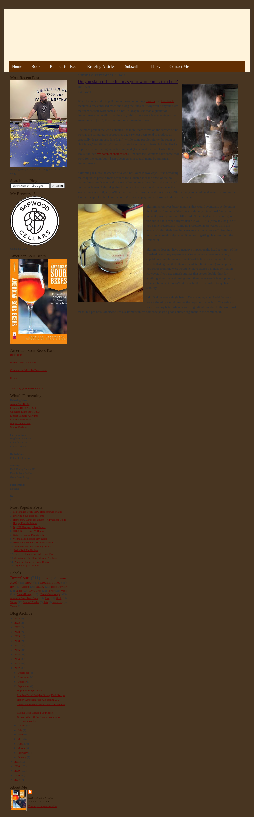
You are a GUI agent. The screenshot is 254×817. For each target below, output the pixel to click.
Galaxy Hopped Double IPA (28, 534)
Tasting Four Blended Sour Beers (35, 712)
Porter (51, 590)
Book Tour (16, 354)
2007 (17, 779)
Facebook (167, 101)
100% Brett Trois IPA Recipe (29, 530)
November (24, 677)
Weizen (13, 602)
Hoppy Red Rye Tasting (30, 690)
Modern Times (50, 582)
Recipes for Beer (64, 66)
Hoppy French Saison (25, 523)
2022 (17, 627)
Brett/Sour (19, 578)
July (20, 730)
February (23, 752)
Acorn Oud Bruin (19, 404)
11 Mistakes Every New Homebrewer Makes (37, 511)
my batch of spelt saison (112, 153)
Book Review (59, 586)
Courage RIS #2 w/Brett (23, 407)
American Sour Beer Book (24, 598)
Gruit (58, 598)
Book (36, 66)
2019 (17, 636)
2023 (17, 622)
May (20, 738)
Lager (19, 590)
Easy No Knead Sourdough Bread (32, 546)
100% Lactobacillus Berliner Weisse (33, 542)
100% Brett (35, 590)
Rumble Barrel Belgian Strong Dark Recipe (41, 695)
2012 (17, 667)
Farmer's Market (31, 602)
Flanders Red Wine (20, 419)
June (20, 734)
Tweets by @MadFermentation (27, 388)
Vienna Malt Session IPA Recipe (30, 538)
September (24, 686)
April (21, 743)
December (24, 672)
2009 (17, 770)
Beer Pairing (58, 602)
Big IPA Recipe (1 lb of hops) (29, 527)
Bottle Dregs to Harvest (23, 362)
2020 (17, 631)
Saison (25, 586)
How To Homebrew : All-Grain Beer (34, 553)
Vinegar (13, 606)
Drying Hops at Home (26, 565)
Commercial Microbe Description (28, 370)
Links (155, 66)
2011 (17, 761)
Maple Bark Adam (20, 423)
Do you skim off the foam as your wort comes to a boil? (128, 81)
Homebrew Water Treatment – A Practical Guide (39, 519)
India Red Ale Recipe (26, 550)
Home (17, 66)
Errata (13, 377)
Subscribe (133, 66)
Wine (64, 590)
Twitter (150, 101)
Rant (47, 598)
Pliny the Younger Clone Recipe (32, 561)
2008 (17, 775)
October (22, 681)
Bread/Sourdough (50, 594)
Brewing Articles (101, 66)
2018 (17, 640)
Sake (46, 602)
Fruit (45, 578)
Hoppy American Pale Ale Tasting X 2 (38, 699)
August (22, 725)
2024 (17, 618)
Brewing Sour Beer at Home (28, 515)
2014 (17, 658)
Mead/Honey (24, 594)
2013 (17, 663)
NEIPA (40, 586)
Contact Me (179, 66)
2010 (17, 766)
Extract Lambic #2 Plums (24, 415)
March (22, 748)
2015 (17, 654)
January (22, 757)
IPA (12, 586)
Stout (28, 582)
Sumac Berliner (18, 426)
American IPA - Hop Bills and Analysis (35, 557)
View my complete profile (42, 806)
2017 (17, 645)
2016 (17, 649)
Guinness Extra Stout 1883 (25, 411)
